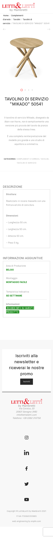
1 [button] (23, 91)
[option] (26, 58)
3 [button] (30, 91)
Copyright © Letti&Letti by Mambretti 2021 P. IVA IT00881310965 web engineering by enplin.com (26, 516)
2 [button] (27, 91)
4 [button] (34, 91)
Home (6, 16)
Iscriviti (26, 382)
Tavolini (16, 20)
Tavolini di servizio (26, 163)
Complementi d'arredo (28, 159)
